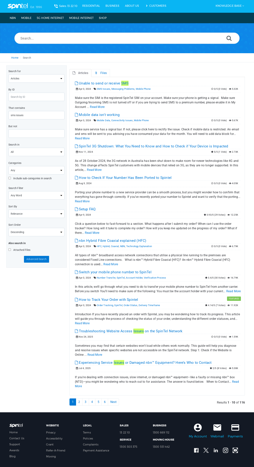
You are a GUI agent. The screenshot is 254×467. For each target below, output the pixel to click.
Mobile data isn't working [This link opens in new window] (97, 115)
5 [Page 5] (98, 402)
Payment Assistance (96, 450)
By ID (11, 89)
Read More (97, 107)
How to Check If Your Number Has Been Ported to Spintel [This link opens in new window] (123, 178)
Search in (13, 144)
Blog (12, 456)
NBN (122, 246)
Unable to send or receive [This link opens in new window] (101, 83)
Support (14, 444)
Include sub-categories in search (30, 178)
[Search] (229, 38)
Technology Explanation (139, 246)
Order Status (130, 305)
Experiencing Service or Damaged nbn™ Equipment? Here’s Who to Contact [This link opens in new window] (143, 362)
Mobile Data (103, 120)
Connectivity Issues (122, 120)
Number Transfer (106, 277)
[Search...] (126, 38)
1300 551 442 (161, 446)
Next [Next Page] (113, 402)
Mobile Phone (143, 88)
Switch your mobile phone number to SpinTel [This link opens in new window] (113, 272)
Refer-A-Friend (55, 450)
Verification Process (155, 277)
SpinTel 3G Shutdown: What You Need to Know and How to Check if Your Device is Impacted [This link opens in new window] (151, 146)
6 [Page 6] (105, 402)
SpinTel (121, 277)
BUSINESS (112, 5)
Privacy (50, 432)
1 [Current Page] (73, 402)
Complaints (90, 444)
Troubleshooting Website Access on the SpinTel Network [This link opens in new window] (128, 331)
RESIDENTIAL (91, 5)
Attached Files (19, 249)
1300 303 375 (128, 446)
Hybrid (106, 246)
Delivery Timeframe (149, 305)
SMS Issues (103, 88)
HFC (99, 246)
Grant (50, 444)
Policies (88, 438)
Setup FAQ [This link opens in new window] (85, 209)
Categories (14, 162)
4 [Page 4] (92, 402)
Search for (14, 71)
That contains (16, 107)
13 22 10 (125, 432)
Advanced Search (36, 259)
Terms (87, 432)
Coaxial (115, 246)
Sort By (12, 206)
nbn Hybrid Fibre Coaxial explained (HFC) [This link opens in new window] (110, 240)
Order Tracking (105, 305)
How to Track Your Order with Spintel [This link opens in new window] (106, 299)
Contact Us (16, 438)
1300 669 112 (161, 432)
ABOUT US (132, 5)
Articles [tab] (80, 73)
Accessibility (54, 438)
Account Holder (134, 277)
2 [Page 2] (79, 402)
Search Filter (15, 188)
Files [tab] (101, 73)
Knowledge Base (229, 5)
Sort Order (14, 224)
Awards (14, 450)
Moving (51, 456)
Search (27, 57)
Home (14, 57)
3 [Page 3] (85, 402)
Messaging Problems (123, 88)
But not (12, 126)
